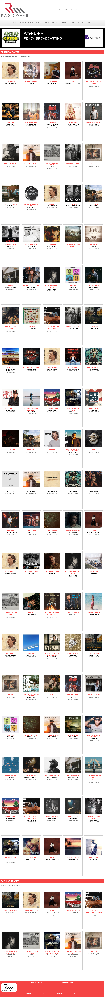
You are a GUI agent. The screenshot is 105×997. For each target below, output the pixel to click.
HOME (60, 9)
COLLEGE (47, 22)
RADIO (67, 9)
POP (73, 22)
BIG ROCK (39, 22)
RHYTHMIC (81, 22)
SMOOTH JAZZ (64, 22)
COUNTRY (55, 22)
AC (89, 22)
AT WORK (30, 22)
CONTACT (74, 9)
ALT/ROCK (23, 22)
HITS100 (15, 22)
